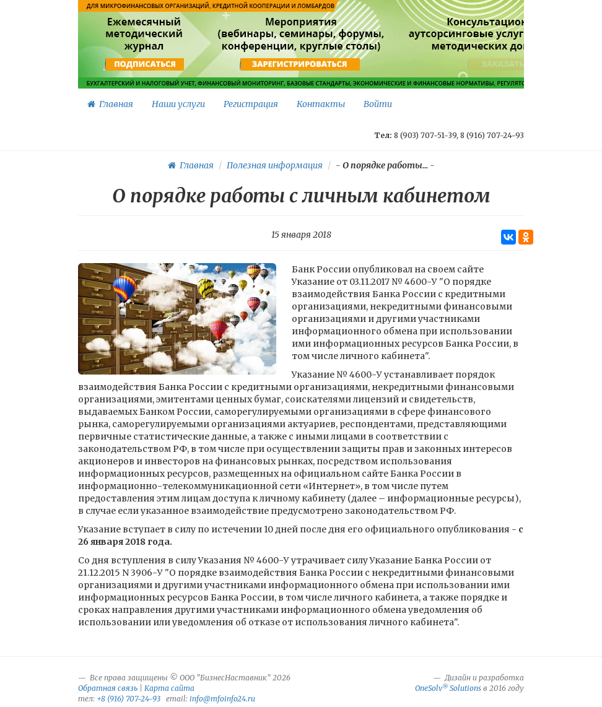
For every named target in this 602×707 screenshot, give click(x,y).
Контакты (321, 104)
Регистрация (251, 104)
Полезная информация (275, 165)
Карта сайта (169, 688)
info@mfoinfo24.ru (222, 698)
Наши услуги (178, 104)
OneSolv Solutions (448, 688)
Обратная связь (107, 688)
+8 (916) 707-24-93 (128, 698)
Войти (378, 104)
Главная (110, 104)
